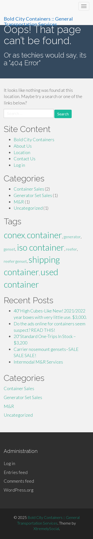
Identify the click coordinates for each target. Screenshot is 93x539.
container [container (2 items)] (44, 235)
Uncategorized (28, 208)
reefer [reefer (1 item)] (71, 249)
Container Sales (29, 189)
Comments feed (19, 481)
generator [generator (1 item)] (72, 236)
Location (22, 152)
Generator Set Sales (33, 195)
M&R (19, 201)
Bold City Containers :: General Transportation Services (38, 20)
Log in (19, 165)
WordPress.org (18, 490)
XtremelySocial (46, 528)
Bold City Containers (34, 139)
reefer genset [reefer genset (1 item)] (15, 261)
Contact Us (24, 158)
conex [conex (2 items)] (14, 235)
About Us (23, 146)
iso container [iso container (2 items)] (40, 247)
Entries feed (16, 472)
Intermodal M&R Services (38, 362)
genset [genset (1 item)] (9, 249)
